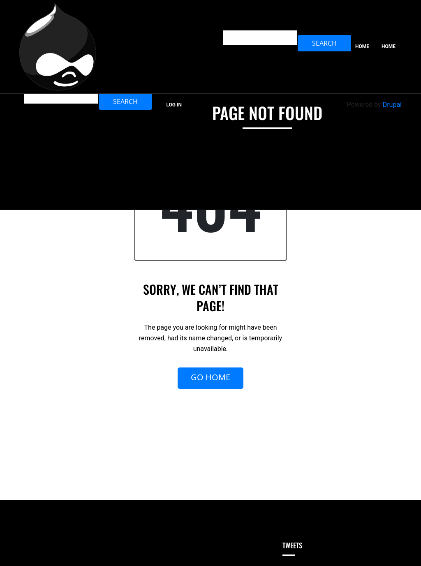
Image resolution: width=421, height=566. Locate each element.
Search (125, 101)
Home (362, 46)
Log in (174, 105)
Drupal (392, 105)
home (389, 46)
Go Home (210, 377)
